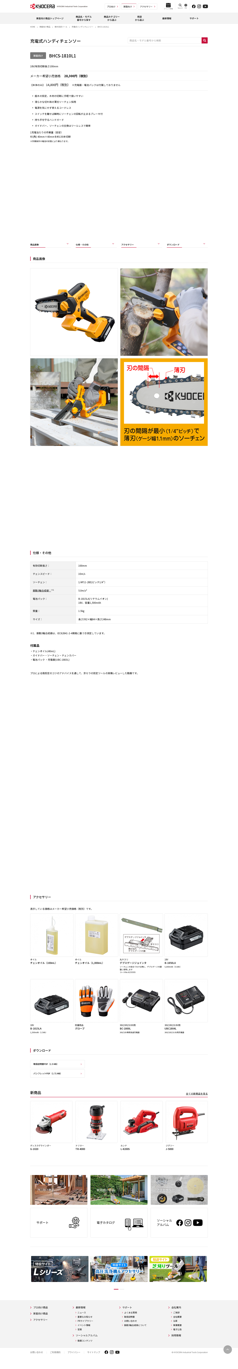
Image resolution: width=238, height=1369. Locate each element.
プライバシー (74, 1359)
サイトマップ (93, 1359)
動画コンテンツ (85, 1347)
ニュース (82, 1319)
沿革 (175, 1327)
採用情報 (176, 1342)
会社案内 (176, 1314)
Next (210, 1279)
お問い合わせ (132, 1327)
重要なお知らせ (85, 1323)
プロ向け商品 (41, 1314)
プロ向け (111, 6)
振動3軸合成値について (137, 1331)
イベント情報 (84, 1331)
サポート (129, 1314)
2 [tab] (124, 1295)
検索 (205, 40)
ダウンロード (176, 245)
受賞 (80, 1335)
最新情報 (81, 1314)
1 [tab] (113, 1295)
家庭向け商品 (44, 26)
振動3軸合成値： (42, 593)
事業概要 (177, 1331)
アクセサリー (146, 6)
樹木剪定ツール (61, 26)
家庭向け (127, 6)
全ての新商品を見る (197, 1098)
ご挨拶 (176, 1319)
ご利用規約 (55, 1359)
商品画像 (36, 245)
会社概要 (177, 1323)
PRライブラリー (85, 1327)
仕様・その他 (85, 245)
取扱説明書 (131, 1323)
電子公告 (177, 1335)
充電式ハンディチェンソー (82, 26)
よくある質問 (132, 1319)
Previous (27, 1279)
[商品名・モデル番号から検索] (165, 40)
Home (32, 26)
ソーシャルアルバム (88, 1342)
